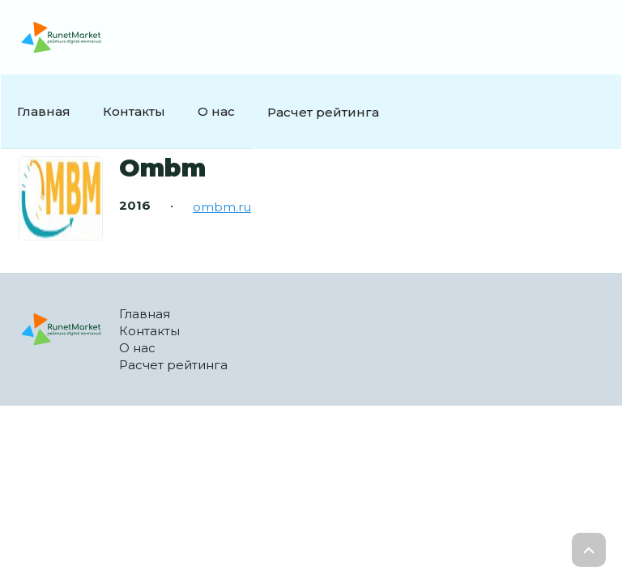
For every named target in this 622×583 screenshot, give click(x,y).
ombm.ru (222, 207)
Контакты (134, 111)
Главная (43, 111)
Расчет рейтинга (323, 112)
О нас (216, 111)
